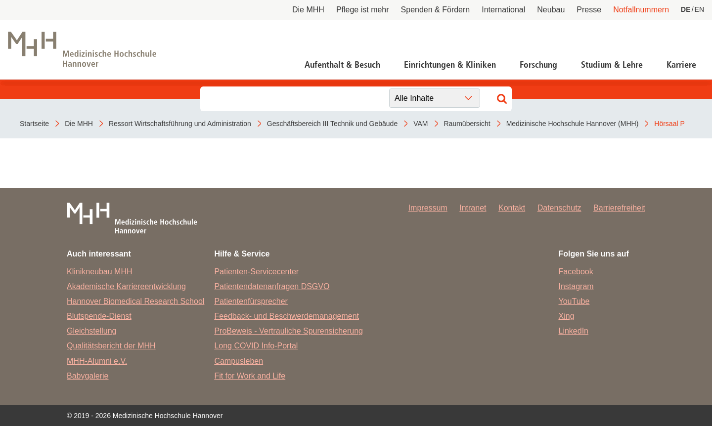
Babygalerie (88, 376)
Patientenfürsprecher (251, 301)
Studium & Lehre (612, 64)
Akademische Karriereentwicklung (126, 286)
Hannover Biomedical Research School (135, 301)
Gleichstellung (92, 331)
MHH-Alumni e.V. (97, 361)
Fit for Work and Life (249, 376)
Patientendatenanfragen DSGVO (271, 286)
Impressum (427, 208)
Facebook (576, 271)
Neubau (551, 9)
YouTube (574, 301)
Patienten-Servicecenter (256, 271)
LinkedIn (574, 331)
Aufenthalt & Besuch (342, 64)
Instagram (576, 286)
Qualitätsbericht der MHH (111, 345)
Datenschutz (559, 208)
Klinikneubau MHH (100, 271)
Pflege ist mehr (362, 9)
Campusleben (238, 361)
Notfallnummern (641, 9)
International (503, 9)
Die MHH (308, 9)
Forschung (538, 64)
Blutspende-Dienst (99, 316)
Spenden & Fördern (435, 9)
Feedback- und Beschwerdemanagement (286, 316)
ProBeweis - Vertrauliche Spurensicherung (288, 331)
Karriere (681, 64)
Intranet (472, 208)
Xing (567, 316)
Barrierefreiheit (619, 208)
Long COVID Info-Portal (256, 345)
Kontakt (511, 208)
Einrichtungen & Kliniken (450, 64)
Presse (589, 9)
